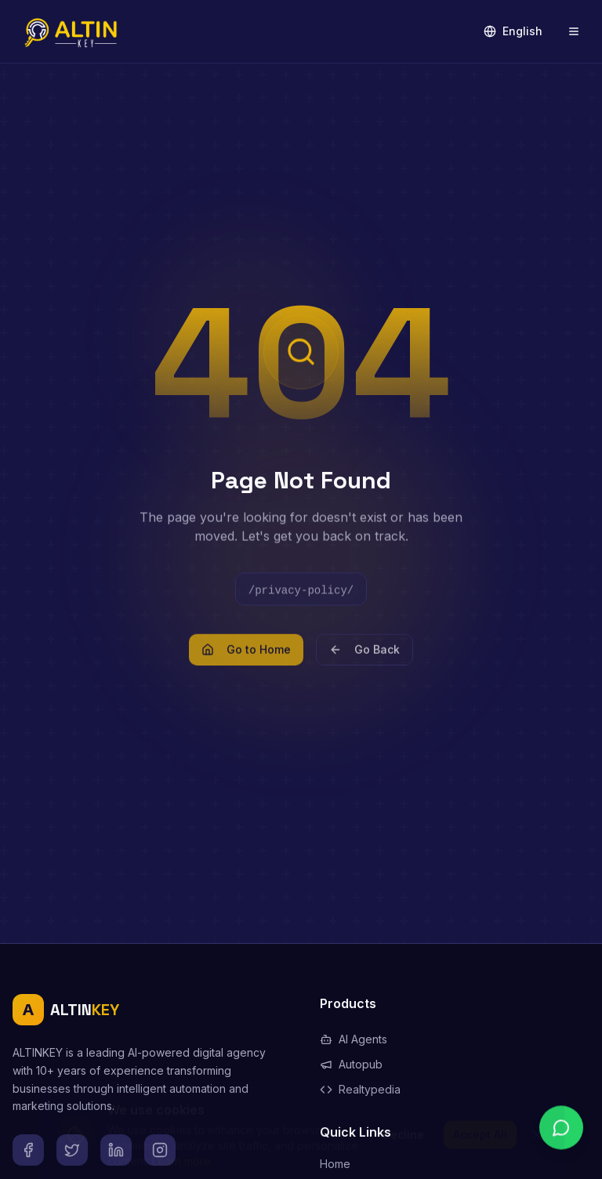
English (513, 31)
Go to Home (246, 657)
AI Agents (353, 1039)
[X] (72, 1150)
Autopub (351, 1064)
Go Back (364, 657)
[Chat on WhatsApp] (561, 1138)
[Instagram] (160, 1150)
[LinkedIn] (116, 1150)
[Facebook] (28, 1150)
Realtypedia (360, 1089)
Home (335, 1163)
